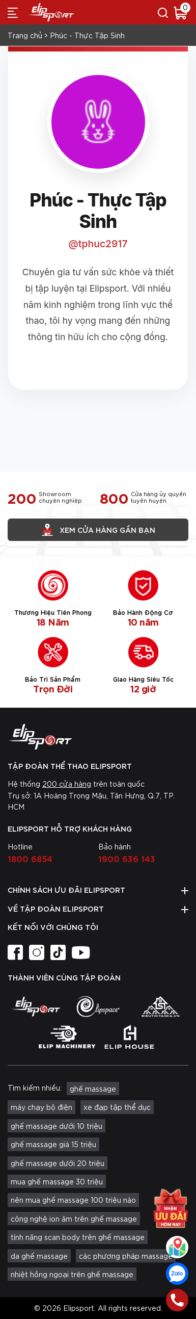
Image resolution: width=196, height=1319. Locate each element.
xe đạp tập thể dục (117, 1106)
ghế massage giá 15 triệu (53, 1144)
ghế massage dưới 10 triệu (56, 1125)
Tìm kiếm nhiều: (35, 1087)
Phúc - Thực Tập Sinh (87, 35)
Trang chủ (25, 35)
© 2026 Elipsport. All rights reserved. (98, 1307)
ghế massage (93, 1088)
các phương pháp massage (126, 1255)
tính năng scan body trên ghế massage (78, 1237)
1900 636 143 (126, 858)
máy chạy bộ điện (41, 1106)
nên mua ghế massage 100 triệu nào (73, 1199)
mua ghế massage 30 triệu (57, 1181)
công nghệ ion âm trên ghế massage (74, 1218)
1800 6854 (30, 858)
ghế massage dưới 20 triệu (57, 1163)
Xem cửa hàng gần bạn (98, 530)
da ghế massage (39, 1255)
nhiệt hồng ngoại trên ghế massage (72, 1274)
